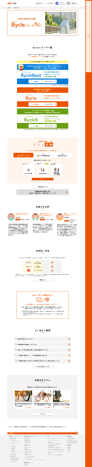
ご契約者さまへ (27, 442)
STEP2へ (43, 179)
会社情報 (69, 447)
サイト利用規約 (27, 458)
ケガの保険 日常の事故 (14, 458)
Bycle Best (15, 440)
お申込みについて (28, 447)
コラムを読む (28, 407)
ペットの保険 (12, 446)
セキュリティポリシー (52, 440)
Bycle (13, 442)
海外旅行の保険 (13, 454)
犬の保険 (13, 448)
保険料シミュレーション (16, 451)
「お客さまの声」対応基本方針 (54, 443)
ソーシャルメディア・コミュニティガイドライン (34, 459)
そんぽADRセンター (71, 440)
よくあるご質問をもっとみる (42, 366)
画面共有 (26, 464)
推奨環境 (26, 449)
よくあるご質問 (49, 3)
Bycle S (14, 443)
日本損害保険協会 (70, 438)
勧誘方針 (49, 442)
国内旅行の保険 (13, 456)
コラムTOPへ (42, 414)
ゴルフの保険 (12, 461)
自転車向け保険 (13, 438)
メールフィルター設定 (29, 456)
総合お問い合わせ (39, 3)
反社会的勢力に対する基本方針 (54, 447)
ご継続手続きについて (43, 187)
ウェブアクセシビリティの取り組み (55, 454)
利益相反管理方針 (51, 445)
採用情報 (69, 449)
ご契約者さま (73, 3)
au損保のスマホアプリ (29, 454)
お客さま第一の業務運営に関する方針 (55, 449)
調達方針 (49, 452)
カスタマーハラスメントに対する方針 (55, 451)
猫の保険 (13, 450)
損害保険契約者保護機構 (72, 442)
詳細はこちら (43, 280)
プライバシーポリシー (52, 438)
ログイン (62, 3)
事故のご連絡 (27, 438)
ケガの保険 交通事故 (14, 459)
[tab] (43, 409)
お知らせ (69, 450)
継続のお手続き (27, 440)
